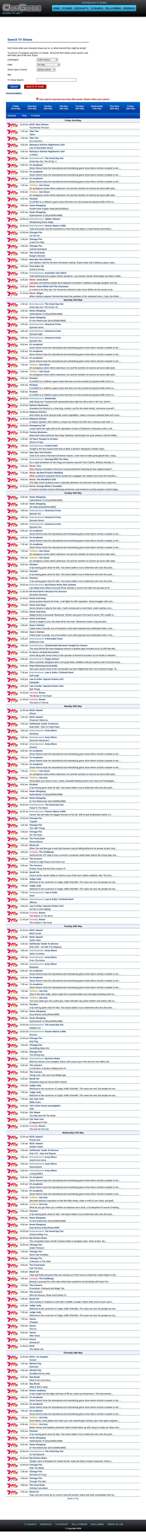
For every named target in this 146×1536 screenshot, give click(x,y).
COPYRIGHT (61, 1524)
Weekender (42, 398)
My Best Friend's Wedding (46, 473)
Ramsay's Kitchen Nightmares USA (47, 145)
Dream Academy (37, 1390)
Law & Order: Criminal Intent (51, 672)
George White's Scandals (45, 486)
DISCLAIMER (97, 1524)
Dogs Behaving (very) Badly (43, 666)
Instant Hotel (43, 446)
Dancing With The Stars (48, 459)
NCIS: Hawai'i (36, 710)
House (32, 1319)
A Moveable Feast (45, 639)
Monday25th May (63, 107)
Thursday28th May (114, 107)
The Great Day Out (46, 158)
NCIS (31, 1346)
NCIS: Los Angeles (38, 1357)
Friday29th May (130, 107)
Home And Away (37, 598)
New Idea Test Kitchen (40, 259)
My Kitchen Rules (38, 1238)
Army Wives (43, 730)
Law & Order (43, 892)
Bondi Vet (34, 872)
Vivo (35, 466)
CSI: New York (36, 1099)
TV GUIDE (67, 8)
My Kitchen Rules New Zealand (52, 585)
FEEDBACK (129, 8)
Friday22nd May (16, 107)
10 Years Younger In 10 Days (43, 439)
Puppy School (44, 659)
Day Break (34, 1377)
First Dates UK (36, 266)
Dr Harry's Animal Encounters (44, 652)
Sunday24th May (48, 107)
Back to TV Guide (35, 86)
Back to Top (73, 1498)
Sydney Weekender (39, 405)
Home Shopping (37, 205)
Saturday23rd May (32, 107)
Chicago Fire (35, 232)
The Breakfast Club (42, 479)
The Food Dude (37, 253)
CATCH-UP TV (81, 8)
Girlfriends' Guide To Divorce (43, 724)
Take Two (34, 131)
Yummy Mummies (38, 432)
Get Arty (38, 778)
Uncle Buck (38, 279)
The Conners (35, 859)
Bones (37, 693)
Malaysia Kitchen (38, 412)
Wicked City (35, 1363)
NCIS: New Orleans (38, 124)
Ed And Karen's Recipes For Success (48, 591)
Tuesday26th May (79, 107)
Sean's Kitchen (36, 625)
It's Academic (36, 165)
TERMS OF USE (115, 1524)
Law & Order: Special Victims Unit (46, 679)
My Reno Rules (44, 1058)
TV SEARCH (97, 8)
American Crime (45, 324)
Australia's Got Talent (47, 273)
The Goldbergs (41, 852)
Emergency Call (37, 425)
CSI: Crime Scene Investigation (45, 1106)
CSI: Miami (34, 1112)
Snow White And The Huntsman (48, 286)
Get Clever (39, 185)
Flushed (33, 199)
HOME (56, 8)
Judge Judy (35, 879)
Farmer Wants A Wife (47, 226)
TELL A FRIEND (113, 8)
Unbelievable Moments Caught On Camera (58, 645)
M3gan (36, 293)
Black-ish (34, 845)
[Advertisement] (73, 26)
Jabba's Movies (44, 219)
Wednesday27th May (97, 107)
